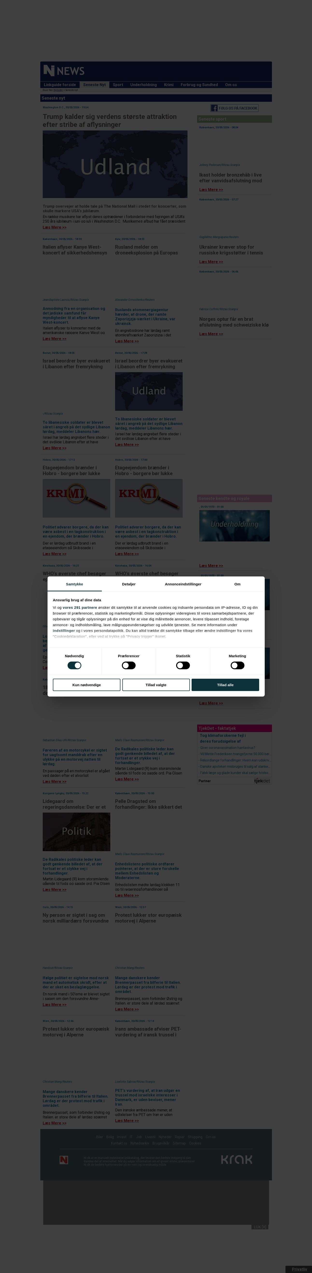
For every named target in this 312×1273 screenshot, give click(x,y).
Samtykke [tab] (74, 584)
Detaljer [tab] (129, 584)
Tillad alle (225, 685)
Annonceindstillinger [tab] (183, 584)
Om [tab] (237, 584)
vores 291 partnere (80, 607)
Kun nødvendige (86, 685)
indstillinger (64, 631)
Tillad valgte (156, 685)
